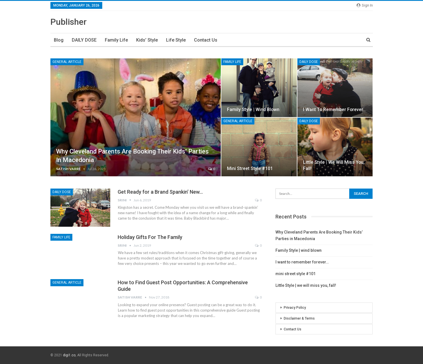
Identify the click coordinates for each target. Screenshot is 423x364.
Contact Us (205, 40)
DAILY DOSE (84, 40)
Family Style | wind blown (253, 109)
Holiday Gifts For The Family (150, 237)
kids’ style (147, 40)
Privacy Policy (295, 308)
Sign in (365, 5)
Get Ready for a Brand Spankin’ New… (160, 192)
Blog (59, 40)
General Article (66, 62)
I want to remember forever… (334, 109)
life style (176, 40)
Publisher (68, 22)
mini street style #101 (250, 168)
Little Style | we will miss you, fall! (305, 285)
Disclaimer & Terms (299, 318)
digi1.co (69, 355)
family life (116, 40)
